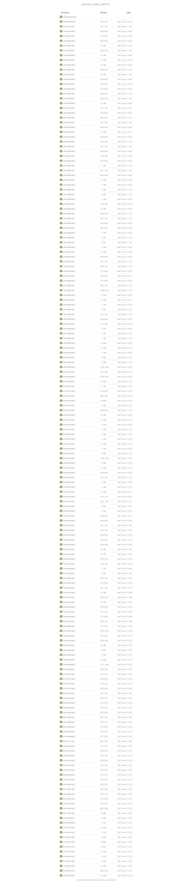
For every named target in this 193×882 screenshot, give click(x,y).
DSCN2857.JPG (67, 184)
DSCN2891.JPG (67, 294)
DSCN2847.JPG (67, 136)
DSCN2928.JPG (67, 472)
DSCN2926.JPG (67, 462)
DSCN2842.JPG (67, 112)
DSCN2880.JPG (67, 280)
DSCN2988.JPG (67, 736)
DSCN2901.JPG (67, 342)
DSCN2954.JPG (67, 597)
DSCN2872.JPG (67, 256)
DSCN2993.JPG (67, 750)
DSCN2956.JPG (67, 606)
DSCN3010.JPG (67, 827)
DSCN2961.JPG (67, 630)
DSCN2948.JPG (67, 568)
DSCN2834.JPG (67, 79)
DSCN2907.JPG (67, 371)
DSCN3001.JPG (67, 789)
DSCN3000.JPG (67, 784)
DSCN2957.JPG (67, 611)
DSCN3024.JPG (67, 31)
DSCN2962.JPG (67, 635)
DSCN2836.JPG (67, 88)
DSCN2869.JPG (67, 242)
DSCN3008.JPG (67, 817)
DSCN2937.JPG (67, 515)
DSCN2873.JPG (67, 261)
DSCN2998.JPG (67, 774)
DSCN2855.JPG (67, 175)
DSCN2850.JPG (67, 151)
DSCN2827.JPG (67, 45)
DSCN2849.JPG (67, 146)
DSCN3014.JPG (67, 846)
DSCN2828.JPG (67, 50)
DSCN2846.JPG (67, 131)
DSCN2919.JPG (67, 429)
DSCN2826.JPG (67, 40)
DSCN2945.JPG (67, 553)
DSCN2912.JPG (67, 395)
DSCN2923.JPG (67, 448)
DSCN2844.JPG (67, 122)
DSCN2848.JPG (67, 141)
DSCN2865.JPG (67, 223)
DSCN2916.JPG (67, 414)
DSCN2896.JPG (67, 318)
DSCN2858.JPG (67, 189)
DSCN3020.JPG (67, 875)
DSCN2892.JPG (67, 299)
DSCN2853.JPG (67, 165)
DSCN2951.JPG (67, 582)
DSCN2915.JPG (67, 410)
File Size (103, 12)
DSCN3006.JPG (67, 808)
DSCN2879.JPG (67, 275)
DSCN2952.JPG (67, 587)
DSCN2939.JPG (67, 525)
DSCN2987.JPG (67, 731)
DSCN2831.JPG (67, 64)
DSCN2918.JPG (67, 424)
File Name (65, 12)
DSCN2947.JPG (67, 563)
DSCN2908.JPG (67, 376)
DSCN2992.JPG (67, 745)
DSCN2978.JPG (67, 693)
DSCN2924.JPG (67, 453)
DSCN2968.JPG (67, 664)
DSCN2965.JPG (67, 649)
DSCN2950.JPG (67, 577)
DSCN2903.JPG (67, 352)
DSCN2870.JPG (67, 246)
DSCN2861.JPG (67, 203)
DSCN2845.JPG (67, 127)
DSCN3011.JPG (67, 832)
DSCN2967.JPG (67, 659)
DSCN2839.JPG (67, 103)
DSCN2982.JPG (67, 712)
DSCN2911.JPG (67, 390)
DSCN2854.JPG (67, 170)
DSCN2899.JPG (67, 333)
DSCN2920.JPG (67, 434)
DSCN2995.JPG (67, 760)
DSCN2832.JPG (67, 69)
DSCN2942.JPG (67, 539)
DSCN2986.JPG (67, 726)
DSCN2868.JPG (67, 237)
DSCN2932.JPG (67, 491)
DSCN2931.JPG (67, 486)
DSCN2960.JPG (67, 625)
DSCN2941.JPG (67, 534)
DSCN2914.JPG (67, 405)
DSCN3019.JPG (67, 865)
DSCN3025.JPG (67, 697)
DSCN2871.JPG (67, 251)
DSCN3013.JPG (67, 841)
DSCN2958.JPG (67, 616)
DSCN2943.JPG (67, 544)
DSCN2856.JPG (67, 179)
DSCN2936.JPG (67, 510)
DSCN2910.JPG (67, 386)
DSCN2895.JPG (67, 314)
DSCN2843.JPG (67, 117)
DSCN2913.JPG (67, 400)
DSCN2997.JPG (67, 769)
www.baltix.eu (111, 880)
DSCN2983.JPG (67, 717)
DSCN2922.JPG (67, 443)
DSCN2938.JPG (67, 520)
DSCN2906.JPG (67, 366)
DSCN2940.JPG (67, 530)
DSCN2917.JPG (67, 419)
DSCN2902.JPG (67, 347)
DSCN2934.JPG (67, 501)
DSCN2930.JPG (67, 482)
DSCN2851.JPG (67, 155)
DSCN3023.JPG (67, 26)
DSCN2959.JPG (67, 621)
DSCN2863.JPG (67, 213)
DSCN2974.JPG (67, 683)
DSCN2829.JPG (67, 55)
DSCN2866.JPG (67, 227)
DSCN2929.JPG (67, 477)
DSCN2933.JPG (67, 496)
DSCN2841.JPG (67, 107)
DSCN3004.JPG (67, 803)
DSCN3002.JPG (67, 793)
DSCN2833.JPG (67, 74)
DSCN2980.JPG (67, 702)
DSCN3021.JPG (67, 870)
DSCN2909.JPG (67, 381)
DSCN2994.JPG (67, 755)
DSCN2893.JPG (67, 304)
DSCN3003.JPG (67, 798)
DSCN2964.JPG (67, 645)
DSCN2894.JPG (67, 309)
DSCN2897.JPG (67, 323)
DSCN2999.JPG (67, 779)
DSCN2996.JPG (67, 765)
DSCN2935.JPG (67, 506)
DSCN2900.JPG (67, 338)
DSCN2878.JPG (67, 270)
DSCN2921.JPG (67, 438)
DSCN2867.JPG (67, 232)
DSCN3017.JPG (67, 860)
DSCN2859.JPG (67, 194)
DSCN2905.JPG (67, 362)
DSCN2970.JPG (67, 673)
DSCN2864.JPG (67, 218)
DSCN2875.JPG (67, 266)
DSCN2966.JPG (67, 654)
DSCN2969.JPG (67, 669)
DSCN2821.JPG (67, 35)
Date (128, 12)
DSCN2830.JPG (67, 59)
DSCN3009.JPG (67, 822)
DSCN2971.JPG (67, 678)
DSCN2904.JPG (67, 357)
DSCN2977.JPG (67, 688)
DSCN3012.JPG (67, 837)
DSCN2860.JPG (67, 199)
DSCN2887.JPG (67, 285)
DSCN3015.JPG (67, 851)
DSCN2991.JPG (67, 741)
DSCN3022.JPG (67, 21)
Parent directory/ (68, 16)
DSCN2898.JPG (67, 328)
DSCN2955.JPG (67, 601)
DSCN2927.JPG (67, 467)
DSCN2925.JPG (67, 458)
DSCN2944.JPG (67, 549)
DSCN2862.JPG (67, 208)
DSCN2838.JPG (67, 98)
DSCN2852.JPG (67, 160)
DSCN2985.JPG (67, 721)
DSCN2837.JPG (67, 93)
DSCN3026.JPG (67, 707)
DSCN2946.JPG (67, 558)
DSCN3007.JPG (67, 813)
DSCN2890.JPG (67, 290)
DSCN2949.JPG (67, 573)
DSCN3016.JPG (67, 856)
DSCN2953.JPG (67, 592)
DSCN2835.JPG (67, 83)
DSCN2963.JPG (67, 640)
